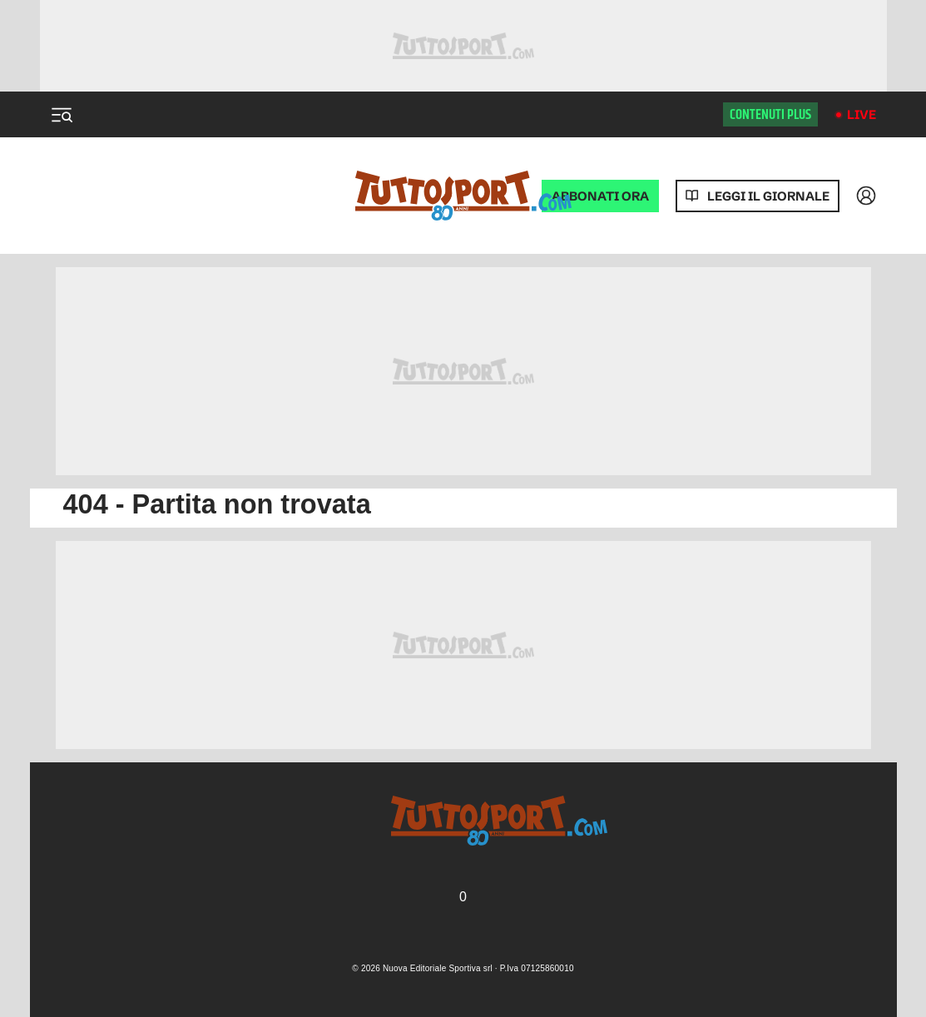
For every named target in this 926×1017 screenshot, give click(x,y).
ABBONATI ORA (600, 196)
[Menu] (61, 115)
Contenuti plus (770, 115)
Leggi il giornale (768, 196)
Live (861, 114)
